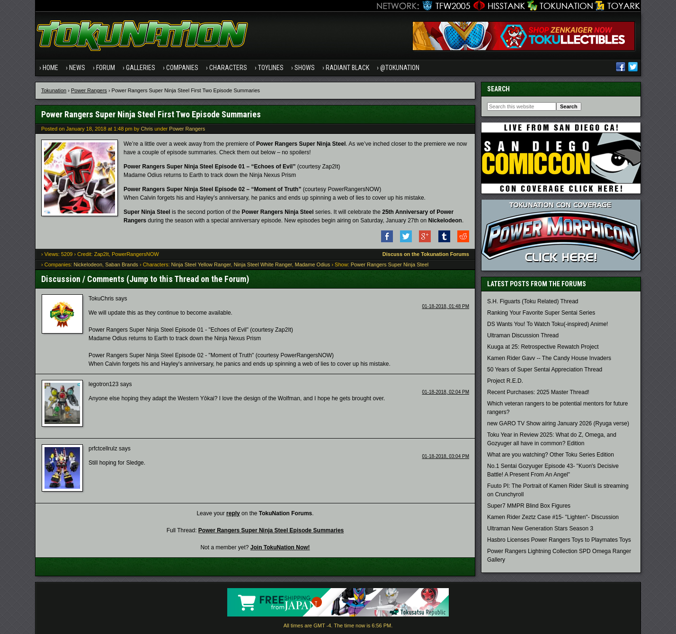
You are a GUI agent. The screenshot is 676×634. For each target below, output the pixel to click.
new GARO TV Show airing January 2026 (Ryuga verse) (558, 423)
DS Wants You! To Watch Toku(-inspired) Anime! (547, 324)
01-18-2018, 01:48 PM (445, 306)
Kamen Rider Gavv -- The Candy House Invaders (549, 358)
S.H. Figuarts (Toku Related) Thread (532, 301)
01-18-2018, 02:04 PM (445, 392)
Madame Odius (312, 264)
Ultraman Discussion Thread (523, 335)
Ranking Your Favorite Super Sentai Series (541, 312)
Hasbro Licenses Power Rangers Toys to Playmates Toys (559, 540)
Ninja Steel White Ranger (263, 264)
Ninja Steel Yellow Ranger (201, 264)
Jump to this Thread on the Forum (187, 279)
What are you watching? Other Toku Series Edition (550, 454)
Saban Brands (121, 264)
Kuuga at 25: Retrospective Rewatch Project (542, 346)
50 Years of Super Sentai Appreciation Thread (544, 369)
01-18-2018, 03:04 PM (445, 456)
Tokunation (53, 90)
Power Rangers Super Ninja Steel (389, 264)
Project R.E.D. (505, 381)
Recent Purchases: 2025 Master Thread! (538, 392)
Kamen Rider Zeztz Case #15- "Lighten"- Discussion (553, 517)
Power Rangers (89, 90)
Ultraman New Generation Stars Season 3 (540, 528)
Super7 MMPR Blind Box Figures (528, 505)
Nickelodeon (87, 264)
